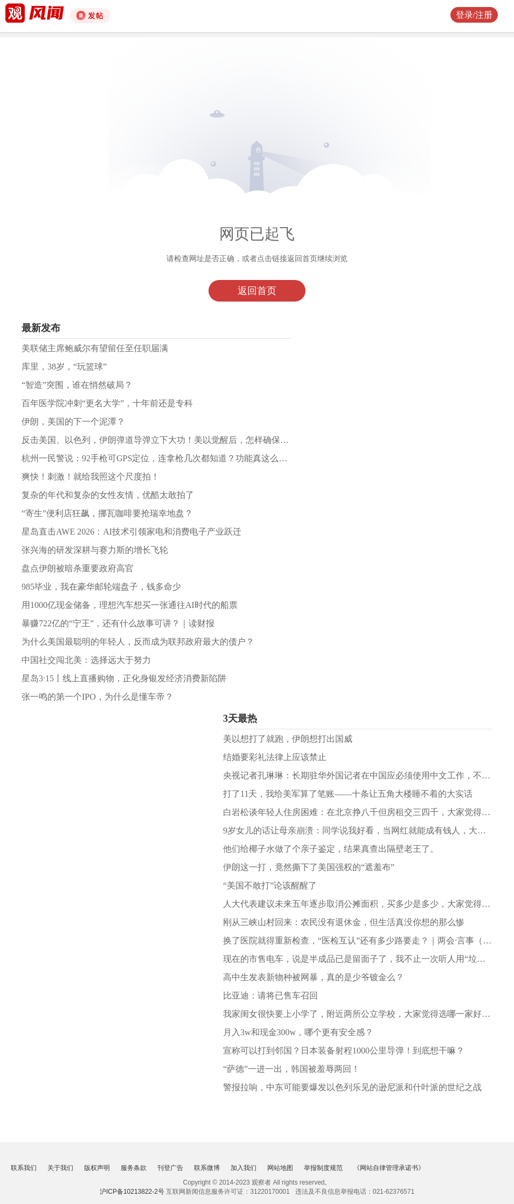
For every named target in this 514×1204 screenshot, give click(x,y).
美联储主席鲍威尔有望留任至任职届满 (95, 348)
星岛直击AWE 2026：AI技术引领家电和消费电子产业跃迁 (131, 531)
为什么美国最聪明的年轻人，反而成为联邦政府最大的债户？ (138, 641)
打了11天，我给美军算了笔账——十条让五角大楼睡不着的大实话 (348, 793)
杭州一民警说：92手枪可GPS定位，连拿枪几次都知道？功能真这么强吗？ (163, 458)
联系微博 (207, 1168)
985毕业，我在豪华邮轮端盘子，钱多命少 (101, 586)
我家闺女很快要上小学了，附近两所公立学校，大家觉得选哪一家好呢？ (361, 1013)
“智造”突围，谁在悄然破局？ (77, 384)
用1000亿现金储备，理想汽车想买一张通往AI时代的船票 (130, 605)
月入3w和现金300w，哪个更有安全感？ (298, 1032)
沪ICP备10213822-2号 (132, 1191)
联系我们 (24, 1168)
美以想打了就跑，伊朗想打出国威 (287, 738)
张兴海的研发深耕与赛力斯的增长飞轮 (95, 550)
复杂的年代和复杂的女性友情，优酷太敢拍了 (108, 495)
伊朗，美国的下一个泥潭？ (73, 421)
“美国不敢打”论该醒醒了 (270, 885)
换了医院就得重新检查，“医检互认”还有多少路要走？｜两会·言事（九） (361, 940)
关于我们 (60, 1168)
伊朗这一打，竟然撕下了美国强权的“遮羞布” (308, 867)
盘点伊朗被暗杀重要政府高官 (78, 568)
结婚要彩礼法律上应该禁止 (275, 757)
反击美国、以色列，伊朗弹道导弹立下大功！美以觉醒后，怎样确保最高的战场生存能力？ (194, 439)
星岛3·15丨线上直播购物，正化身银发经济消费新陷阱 (124, 678)
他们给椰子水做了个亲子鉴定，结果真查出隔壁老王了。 (331, 848)
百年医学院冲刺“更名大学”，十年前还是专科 (107, 403)
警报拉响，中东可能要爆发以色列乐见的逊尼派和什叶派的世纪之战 (352, 1087)
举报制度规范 (323, 1168)
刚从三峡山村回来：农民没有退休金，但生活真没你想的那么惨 (343, 922)
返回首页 (257, 290)
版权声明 (97, 1168)
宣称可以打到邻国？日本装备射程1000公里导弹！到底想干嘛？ (343, 1050)
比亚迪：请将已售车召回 (270, 995)
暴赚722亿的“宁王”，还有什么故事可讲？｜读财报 (118, 623)
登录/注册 (474, 14)
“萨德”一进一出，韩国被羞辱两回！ (291, 1068)
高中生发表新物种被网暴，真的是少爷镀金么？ (313, 977)
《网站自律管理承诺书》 (389, 1168)
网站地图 (280, 1168)
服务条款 (134, 1168)
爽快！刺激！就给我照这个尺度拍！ (90, 476)
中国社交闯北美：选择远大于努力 (86, 660)
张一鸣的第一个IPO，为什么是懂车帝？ (97, 696)
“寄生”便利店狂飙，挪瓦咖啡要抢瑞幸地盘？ (107, 513)
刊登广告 (170, 1168)
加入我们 (243, 1168)
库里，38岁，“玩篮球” (64, 366)
